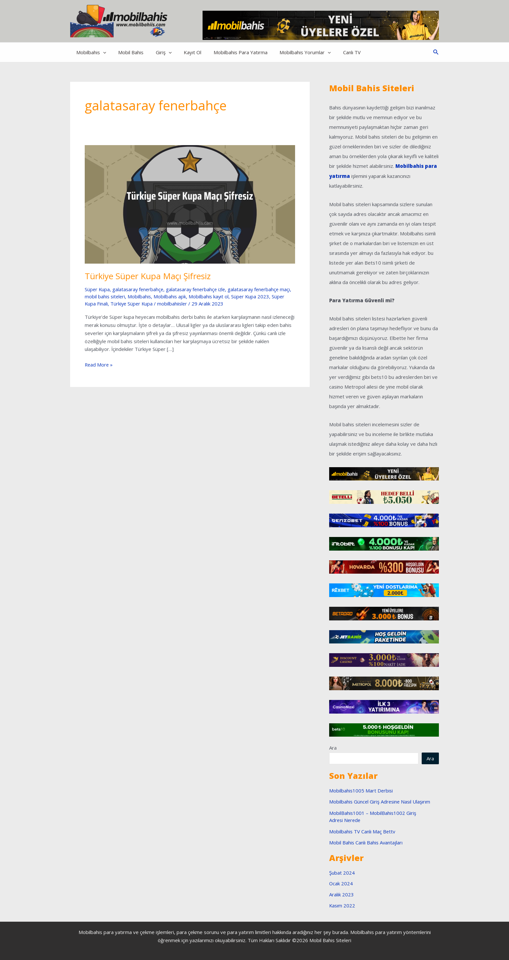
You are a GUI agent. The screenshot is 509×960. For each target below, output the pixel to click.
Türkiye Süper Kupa (146, 303)
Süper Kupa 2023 (265, 296)
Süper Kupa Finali (103, 303)
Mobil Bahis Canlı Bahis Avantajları (366, 842)
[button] (436, 52)
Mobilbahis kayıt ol (223, 296)
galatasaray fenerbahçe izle (199, 289)
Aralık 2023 (341, 894)
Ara (333, 747)
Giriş (158, 52)
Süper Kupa (97, 289)
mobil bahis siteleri (118, 296)
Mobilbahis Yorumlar (291, 52)
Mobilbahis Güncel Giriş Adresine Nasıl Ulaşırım (380, 801)
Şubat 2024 (342, 872)
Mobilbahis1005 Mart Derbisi (361, 790)
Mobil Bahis (127, 52)
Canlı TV (336, 52)
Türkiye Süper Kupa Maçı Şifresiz (148, 276)
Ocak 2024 (341, 883)
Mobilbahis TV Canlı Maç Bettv (362, 831)
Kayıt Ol (184, 52)
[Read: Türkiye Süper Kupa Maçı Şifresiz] (190, 203)
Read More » (99, 365)
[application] (102, 52)
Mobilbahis (90, 52)
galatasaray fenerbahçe (139, 289)
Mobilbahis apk (184, 296)
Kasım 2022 (342, 905)
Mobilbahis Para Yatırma (229, 52)
